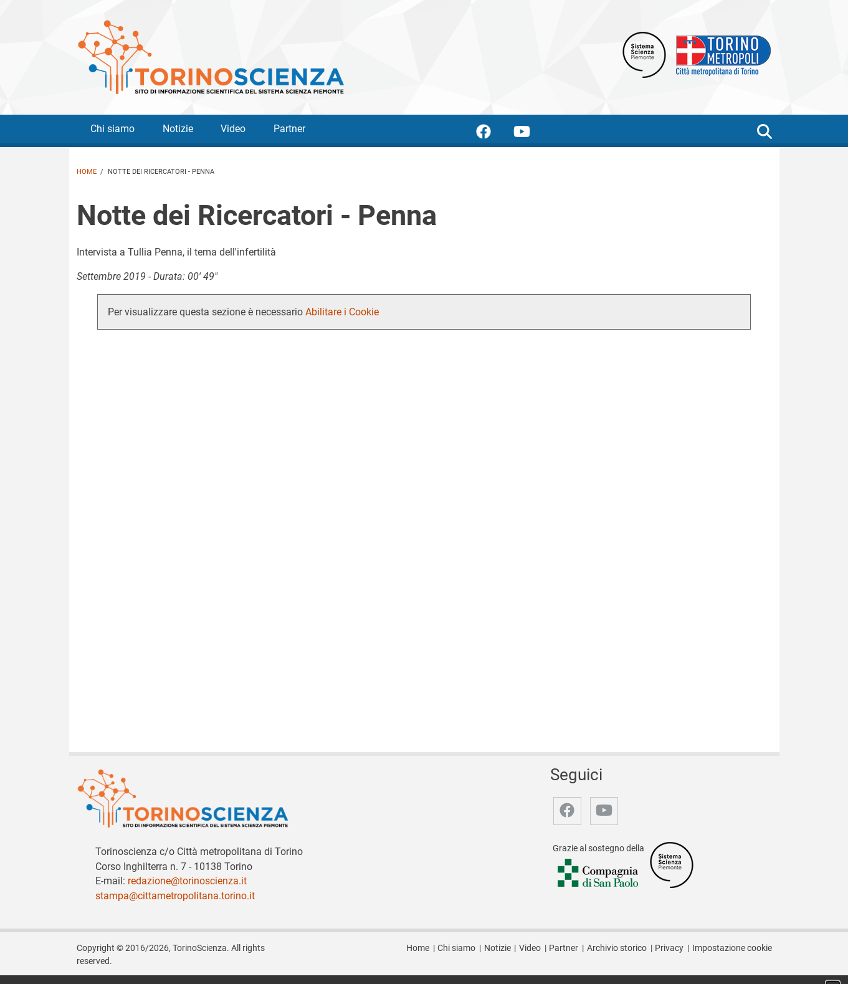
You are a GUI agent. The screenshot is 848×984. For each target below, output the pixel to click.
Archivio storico (617, 948)
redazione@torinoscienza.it (187, 881)
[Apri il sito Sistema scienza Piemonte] (644, 54)
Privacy (669, 948)
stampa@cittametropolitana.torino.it (175, 896)
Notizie (178, 129)
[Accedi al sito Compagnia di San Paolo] (598, 873)
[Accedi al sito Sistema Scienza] (671, 864)
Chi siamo (112, 129)
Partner (289, 129)
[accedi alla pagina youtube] (531, 134)
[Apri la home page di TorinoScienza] (211, 56)
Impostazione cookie (732, 948)
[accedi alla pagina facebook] (493, 134)
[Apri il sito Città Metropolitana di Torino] (720, 54)
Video (233, 129)
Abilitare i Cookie (342, 312)
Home (87, 172)
